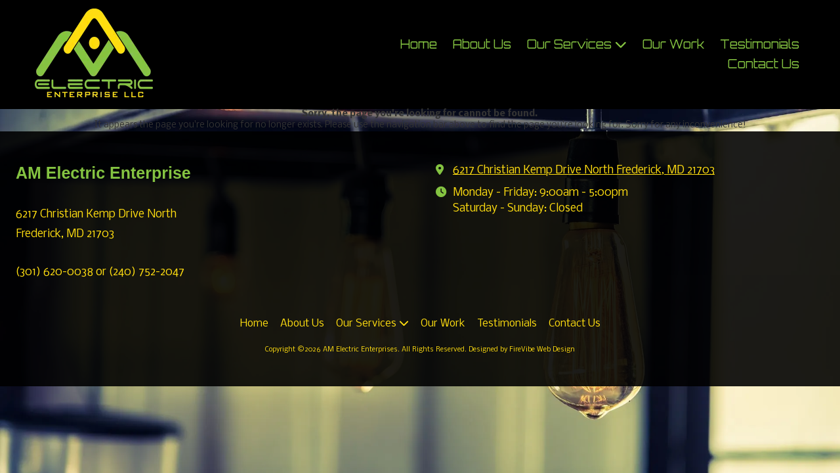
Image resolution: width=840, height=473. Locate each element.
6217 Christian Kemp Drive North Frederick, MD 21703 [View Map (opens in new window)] (584, 170)
